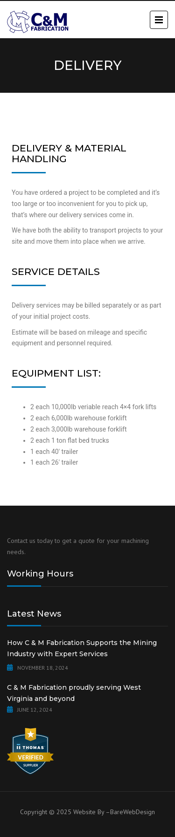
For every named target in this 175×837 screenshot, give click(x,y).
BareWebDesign (132, 812)
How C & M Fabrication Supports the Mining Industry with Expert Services (82, 648)
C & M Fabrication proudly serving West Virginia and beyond (74, 693)
